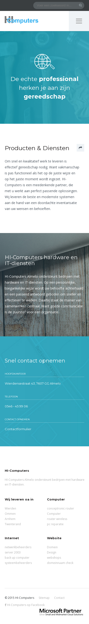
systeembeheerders (18, 563)
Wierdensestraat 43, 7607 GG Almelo (33, 383)
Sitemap (44, 598)
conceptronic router (60, 508)
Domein (52, 547)
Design (51, 552)
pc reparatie (55, 524)
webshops (54, 558)
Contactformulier (18, 429)
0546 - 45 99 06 (16, 406)
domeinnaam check (60, 563)
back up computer (17, 558)
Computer (54, 514)
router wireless (57, 519)
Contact (59, 598)
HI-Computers (21, 20)
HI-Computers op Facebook (25, 605)
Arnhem (10, 519)
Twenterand (13, 524)
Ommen (10, 514)
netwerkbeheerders (18, 547)
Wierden (10, 508)
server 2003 (13, 552)
